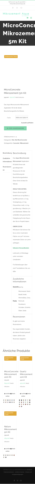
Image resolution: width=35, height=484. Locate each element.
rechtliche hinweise (19, 445)
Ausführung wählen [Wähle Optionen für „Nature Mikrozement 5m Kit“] (8, 423)
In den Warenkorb (15, 101)
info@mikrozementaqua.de (17, 3)
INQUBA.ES (29, 443)
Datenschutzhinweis (9, 445)
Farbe (9, 91)
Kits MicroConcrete (21, 113)
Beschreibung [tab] (6, 126)
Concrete (16, 116)
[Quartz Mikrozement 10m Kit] (25, 335)
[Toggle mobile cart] (27, 18)
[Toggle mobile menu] (31, 18)
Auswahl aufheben (27, 96)
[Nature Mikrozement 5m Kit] (10, 390)
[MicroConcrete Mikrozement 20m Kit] (10, 335)
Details (13, 367)
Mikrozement (24, 116)
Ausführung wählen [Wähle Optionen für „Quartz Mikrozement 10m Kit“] (23, 368)
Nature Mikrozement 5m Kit (10, 403)
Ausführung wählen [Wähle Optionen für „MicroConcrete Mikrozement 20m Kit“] (8, 368)
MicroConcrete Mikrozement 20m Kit (11, 347)
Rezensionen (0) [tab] (6, 141)
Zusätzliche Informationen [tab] (6, 133)
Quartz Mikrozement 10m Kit (26, 347)
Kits (13, 113)
